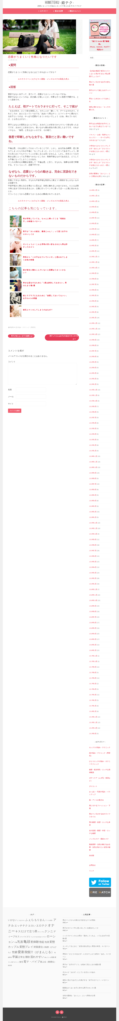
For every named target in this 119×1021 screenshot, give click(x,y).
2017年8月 (92, 672)
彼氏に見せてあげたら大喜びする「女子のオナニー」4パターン (86, 980)
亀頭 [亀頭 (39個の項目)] (26, 942)
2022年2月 (92, 379)
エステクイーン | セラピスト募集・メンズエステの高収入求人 (43, 79)
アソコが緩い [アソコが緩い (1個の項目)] (49, 920)
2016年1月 (92, 711)
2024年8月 (92, 212)
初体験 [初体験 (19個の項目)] (35, 942)
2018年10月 (93, 600)
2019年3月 (92, 573)
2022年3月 (92, 373)
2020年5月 (92, 495)
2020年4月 (92, 501)
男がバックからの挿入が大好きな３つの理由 (79, 920)
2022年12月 (93, 323)
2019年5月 (92, 562)
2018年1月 (92, 650)
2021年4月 (92, 434)
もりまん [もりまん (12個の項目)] (39, 919)
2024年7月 (92, 218)
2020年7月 (92, 484)
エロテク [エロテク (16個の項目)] (41, 925)
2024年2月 (92, 245)
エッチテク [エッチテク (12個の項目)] (21, 925)
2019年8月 (92, 545)
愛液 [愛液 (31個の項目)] (21, 952)
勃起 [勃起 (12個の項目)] (41, 941)
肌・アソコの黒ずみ (96, 800)
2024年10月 (93, 201)
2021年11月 (93, 395)
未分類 (91, 855)
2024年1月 (92, 251)
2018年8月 (92, 611)
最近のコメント (75, 11)
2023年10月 (93, 268)
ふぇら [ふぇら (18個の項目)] (29, 920)
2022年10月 (93, 334)
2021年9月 (92, 406)
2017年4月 (92, 689)
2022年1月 (92, 384)
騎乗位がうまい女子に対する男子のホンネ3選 (79, 988)
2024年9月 (92, 207)
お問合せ (92, 865)
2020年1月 (92, 517)
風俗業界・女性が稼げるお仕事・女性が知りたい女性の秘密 (99, 847)
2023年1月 (92, 318)
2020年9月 (92, 473)
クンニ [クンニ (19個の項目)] (48, 931)
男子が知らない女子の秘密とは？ (21, 336)
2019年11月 (93, 528)
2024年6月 (92, 223)
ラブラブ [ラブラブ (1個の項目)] (43, 937)
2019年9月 (92, 539)
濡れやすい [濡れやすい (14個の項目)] (37, 956)
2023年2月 (92, 312)
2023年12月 (93, 257)
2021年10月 (93, 401)
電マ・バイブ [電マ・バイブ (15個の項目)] (31, 961)
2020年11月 (93, 462)
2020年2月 (92, 512)
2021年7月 (92, 417)
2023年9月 (92, 273)
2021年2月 (92, 445)
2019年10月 (93, 534)
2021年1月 (92, 451)
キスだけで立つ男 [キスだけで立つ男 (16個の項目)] (26, 931)
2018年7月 (92, 617)
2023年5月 (92, 295)
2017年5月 (92, 684)
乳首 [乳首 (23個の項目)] (20, 942)
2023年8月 (92, 279)
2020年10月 (93, 467)
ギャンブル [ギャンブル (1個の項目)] (41, 932)
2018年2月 (92, 645)
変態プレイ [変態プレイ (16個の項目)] (26, 946)
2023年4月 (92, 301)
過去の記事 (59, 11)
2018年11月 (93, 595)
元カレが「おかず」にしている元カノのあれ (79, 972)
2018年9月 (92, 606)
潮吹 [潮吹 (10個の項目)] (27, 956)
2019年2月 (92, 578)
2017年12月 (93, 656)
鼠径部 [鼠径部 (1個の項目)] (10, 965)
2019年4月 (92, 567)
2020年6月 (92, 489)
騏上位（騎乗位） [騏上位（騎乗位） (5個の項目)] (48, 962)
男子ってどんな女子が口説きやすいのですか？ (64, 337)
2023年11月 (93, 262)
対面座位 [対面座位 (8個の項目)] (38, 947)
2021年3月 (92, 440)
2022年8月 (92, 345)
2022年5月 (92, 362)
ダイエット (93, 786)
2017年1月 (92, 706)
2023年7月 (92, 284)
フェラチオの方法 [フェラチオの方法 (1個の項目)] (36, 937)
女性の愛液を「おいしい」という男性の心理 (79, 996)
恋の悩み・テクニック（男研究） (26, 327)
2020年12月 (93, 456)
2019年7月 (92, 551)
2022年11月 (93, 329)
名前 (10, 389)
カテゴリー (44, 11)
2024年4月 (92, 234)
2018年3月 (92, 639)
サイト (11, 403)
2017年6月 (92, 678)
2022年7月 (92, 351)
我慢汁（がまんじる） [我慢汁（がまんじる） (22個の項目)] (39, 952)
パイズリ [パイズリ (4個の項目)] (26, 936)
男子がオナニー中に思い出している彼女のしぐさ (80, 928)
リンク (91, 871)
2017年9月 (92, 667)
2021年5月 (92, 428)
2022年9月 (92, 340)
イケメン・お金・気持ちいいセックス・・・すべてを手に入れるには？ (99, 137)
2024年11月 (93, 196)
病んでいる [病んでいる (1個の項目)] (48, 957)
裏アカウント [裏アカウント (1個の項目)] (15, 962)
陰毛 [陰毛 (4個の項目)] (21, 962)
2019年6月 (92, 556)
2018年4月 (92, 634)
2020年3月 (92, 506)
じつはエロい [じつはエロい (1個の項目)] (21, 920)
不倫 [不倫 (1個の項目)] (15, 942)
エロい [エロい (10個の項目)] (32, 925)
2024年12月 (93, 190)
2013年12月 (93, 717)
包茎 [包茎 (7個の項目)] (47, 942)
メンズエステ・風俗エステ (99, 839)
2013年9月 (92, 733)
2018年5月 (92, 628)
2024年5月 (92, 229)
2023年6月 (92, 290)
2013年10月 (93, 728)
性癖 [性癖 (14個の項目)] (14, 952)
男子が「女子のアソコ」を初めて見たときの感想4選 (82, 964)
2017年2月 (92, 700)
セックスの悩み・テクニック (99, 747)
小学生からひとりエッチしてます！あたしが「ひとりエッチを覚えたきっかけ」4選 (99, 148)
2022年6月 (92, 356)
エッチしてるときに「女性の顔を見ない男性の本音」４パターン (86, 946)
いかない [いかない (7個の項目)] (12, 920)
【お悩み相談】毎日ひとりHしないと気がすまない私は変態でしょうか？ (99, 73)
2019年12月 (93, 523)
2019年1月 (92, 584)
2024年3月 (92, 240)
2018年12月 (93, 589)
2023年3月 (92, 307)
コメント (11, 361)
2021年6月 (92, 423)
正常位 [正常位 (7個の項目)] (21, 957)
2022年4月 (92, 368)
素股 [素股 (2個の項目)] (52, 957)
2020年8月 (92, 478)
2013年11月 (93, 722)
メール (11, 396)
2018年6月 (92, 623)
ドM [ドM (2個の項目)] (21, 937)
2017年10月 (93, 661)
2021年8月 (92, 412)
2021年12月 (93, 390)
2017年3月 (92, 695)
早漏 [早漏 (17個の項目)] (15, 957)
